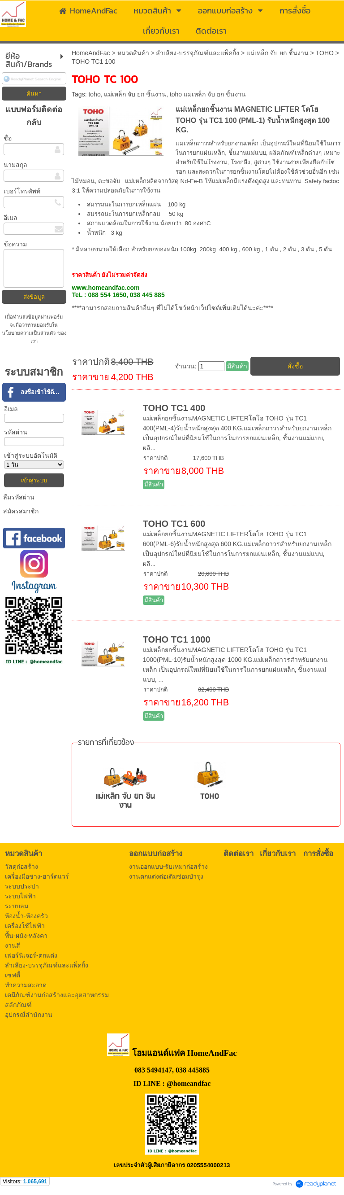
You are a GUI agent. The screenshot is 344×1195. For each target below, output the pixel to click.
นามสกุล (15, 164)
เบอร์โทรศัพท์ (22, 191)
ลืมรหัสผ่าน (18, 497)
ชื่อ (8, 138)
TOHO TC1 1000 (177, 639)
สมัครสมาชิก (21, 511)
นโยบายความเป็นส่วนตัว (29, 333)
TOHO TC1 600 (174, 524)
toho (94, 94)
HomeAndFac (91, 53)
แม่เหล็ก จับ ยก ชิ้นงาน (277, 53)
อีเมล (10, 217)
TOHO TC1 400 (174, 408)
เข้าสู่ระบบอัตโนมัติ (30, 455)
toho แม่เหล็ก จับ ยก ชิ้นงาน (208, 94)
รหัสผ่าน (15, 432)
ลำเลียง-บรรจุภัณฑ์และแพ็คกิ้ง (197, 53)
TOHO (325, 53)
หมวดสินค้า (133, 53)
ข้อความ (15, 244)
